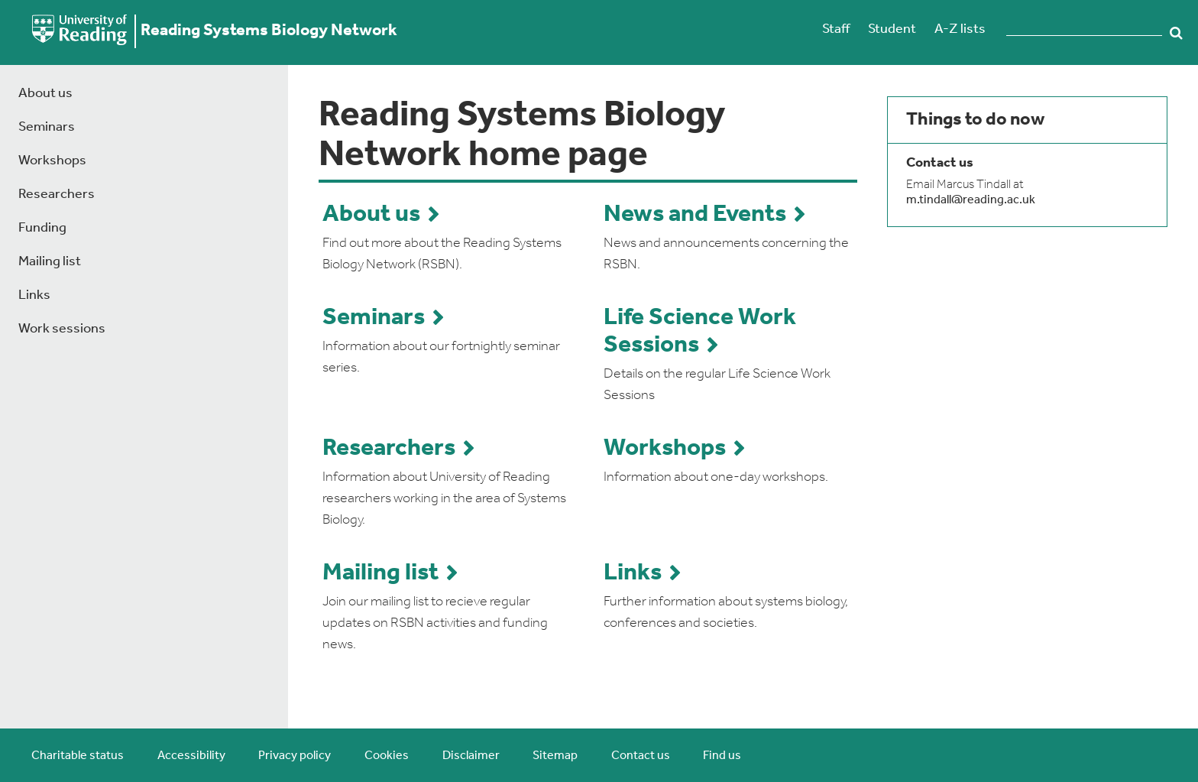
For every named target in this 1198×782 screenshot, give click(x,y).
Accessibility (191, 756)
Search (1176, 33)
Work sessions (61, 329)
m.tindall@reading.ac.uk (970, 200)
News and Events (695, 215)
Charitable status (77, 756)
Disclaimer (471, 756)
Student (892, 29)
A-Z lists (960, 29)
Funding (42, 228)
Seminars (46, 127)
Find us (722, 756)
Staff (836, 29)
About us (45, 93)
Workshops (52, 161)
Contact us (640, 756)
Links (34, 295)
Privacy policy (294, 756)
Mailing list (49, 262)
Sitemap (555, 756)
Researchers (56, 194)
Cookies (386, 756)
